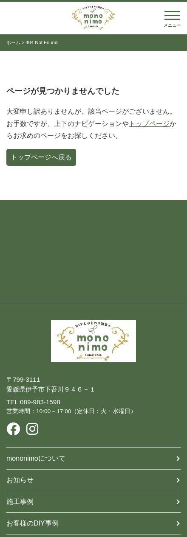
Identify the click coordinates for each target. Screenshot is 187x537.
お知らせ (20, 480)
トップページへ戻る (41, 157)
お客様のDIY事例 (32, 523)
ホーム (13, 42)
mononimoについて (35, 458)
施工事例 (20, 501)
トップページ (149, 123)
